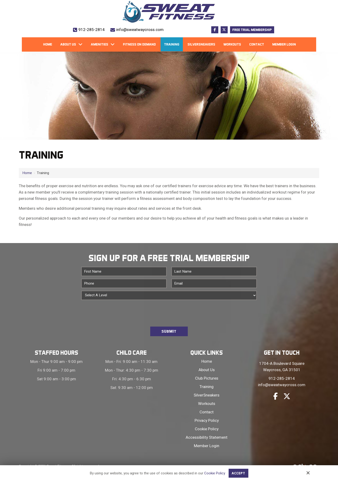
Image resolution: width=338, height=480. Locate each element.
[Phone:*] (124, 283)
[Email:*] (214, 283)
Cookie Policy (214, 473)
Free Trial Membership (252, 30)
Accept (239, 473)
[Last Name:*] (214, 271)
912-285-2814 (91, 30)
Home (27, 172)
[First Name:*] (124, 271)
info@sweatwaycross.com (140, 30)
